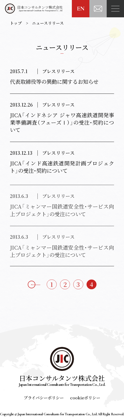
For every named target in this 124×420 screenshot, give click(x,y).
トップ (16, 23)
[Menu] (115, 8)
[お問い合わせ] (98, 8)
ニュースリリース (48, 23)
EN (80, 8)
